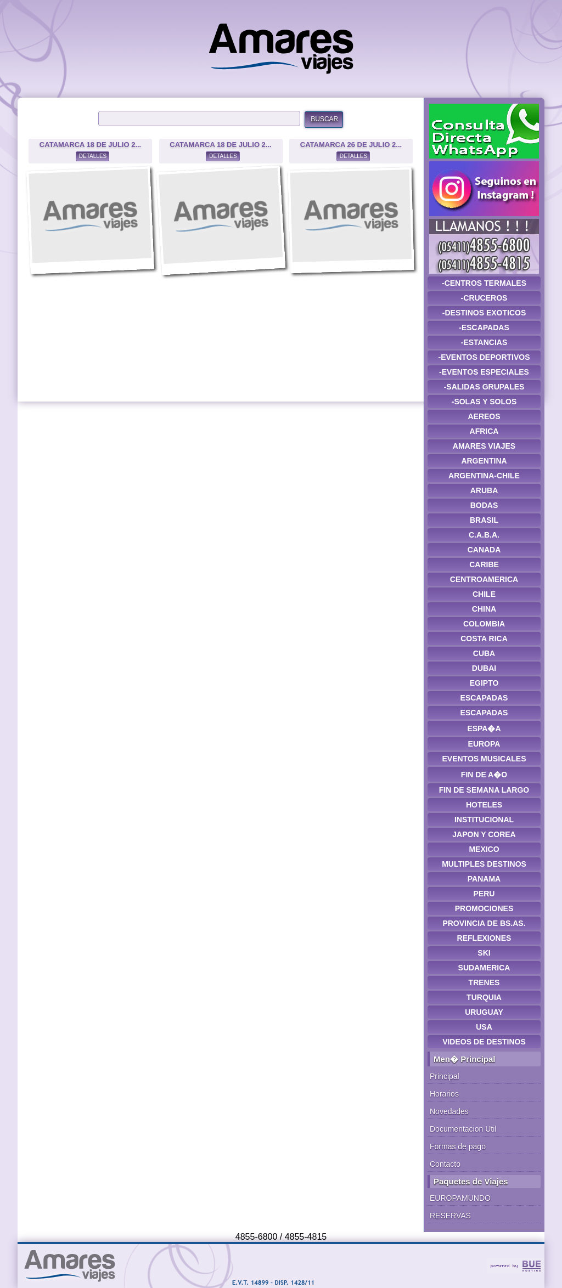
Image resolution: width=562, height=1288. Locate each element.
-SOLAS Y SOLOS (484, 401)
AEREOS (484, 416)
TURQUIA (484, 997)
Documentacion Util (463, 1129)
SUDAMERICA (484, 967)
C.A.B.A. (484, 534)
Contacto (445, 1164)
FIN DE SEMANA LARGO (484, 790)
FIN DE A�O (484, 774)
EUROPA (484, 743)
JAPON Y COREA (483, 834)
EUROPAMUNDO (460, 1198)
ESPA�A (484, 728)
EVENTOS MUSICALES (484, 758)
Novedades (449, 1111)
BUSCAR (324, 119)
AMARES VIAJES (484, 446)
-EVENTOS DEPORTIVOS (484, 357)
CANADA (484, 549)
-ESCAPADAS (484, 327)
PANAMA (484, 878)
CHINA (484, 609)
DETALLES (92, 156)
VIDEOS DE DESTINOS (484, 1041)
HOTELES (484, 804)
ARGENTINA (484, 460)
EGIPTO (484, 683)
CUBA (484, 653)
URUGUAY (484, 1012)
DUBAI (484, 668)
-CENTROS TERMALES (484, 283)
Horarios (444, 1093)
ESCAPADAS (484, 697)
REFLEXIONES (484, 938)
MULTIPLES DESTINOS (484, 864)
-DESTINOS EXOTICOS (484, 312)
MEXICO (484, 849)
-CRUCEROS (484, 297)
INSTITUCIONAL (484, 819)
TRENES (484, 982)
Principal (444, 1076)
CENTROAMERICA (484, 579)
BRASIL (484, 520)
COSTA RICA (484, 638)
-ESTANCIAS (484, 342)
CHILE (484, 594)
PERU (484, 893)
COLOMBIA (484, 623)
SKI (483, 952)
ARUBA (484, 490)
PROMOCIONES (484, 908)
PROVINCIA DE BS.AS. (483, 923)
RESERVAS (450, 1215)
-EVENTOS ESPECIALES (484, 372)
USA (484, 1027)
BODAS (484, 505)
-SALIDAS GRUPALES (484, 386)
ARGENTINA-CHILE (484, 475)
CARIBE (484, 564)
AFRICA (484, 431)
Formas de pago (458, 1146)
